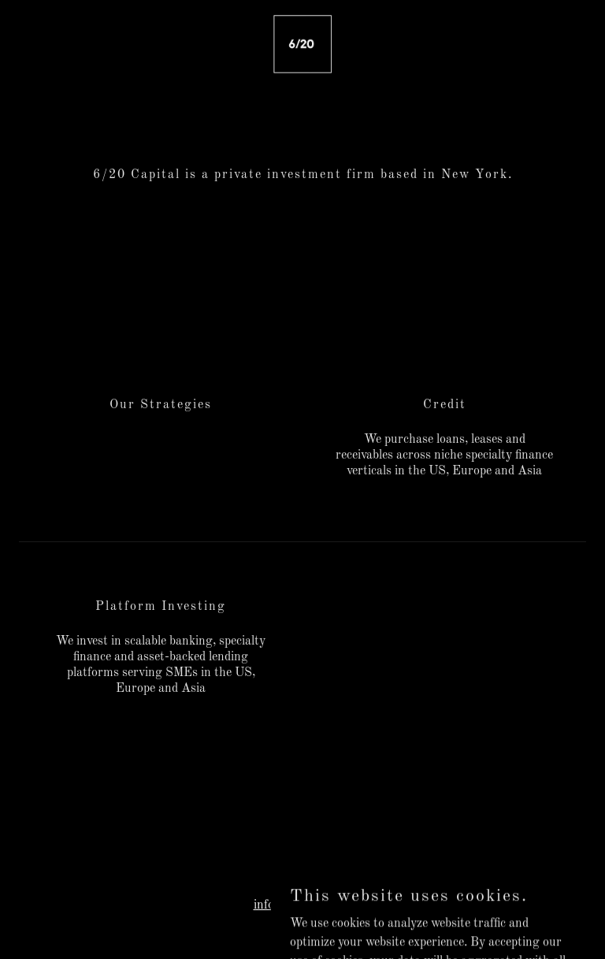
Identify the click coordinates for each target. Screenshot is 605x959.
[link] (302, 44)
